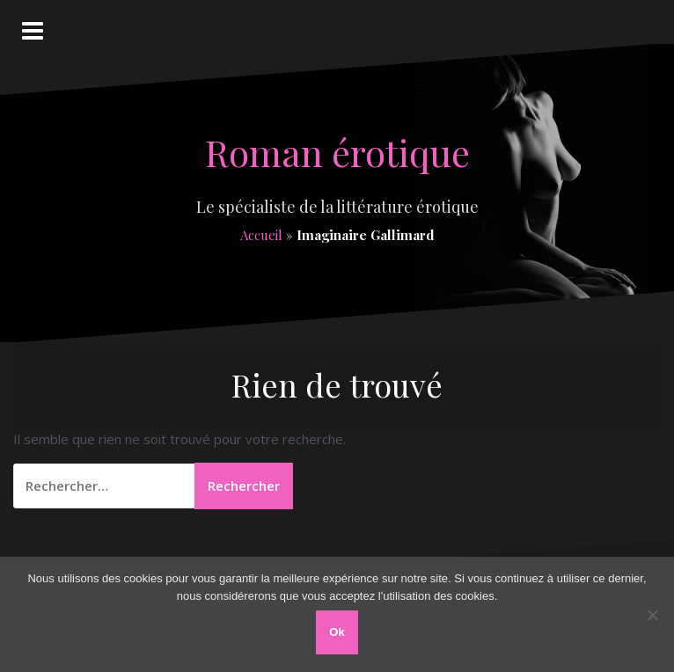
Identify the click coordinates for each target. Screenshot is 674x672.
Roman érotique (337, 152)
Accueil (261, 235)
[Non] (652, 615)
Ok (336, 632)
